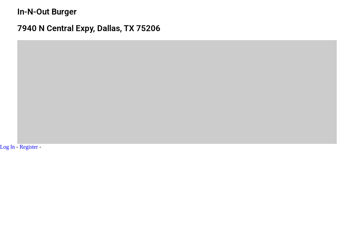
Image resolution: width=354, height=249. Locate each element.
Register (28, 147)
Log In (7, 147)
